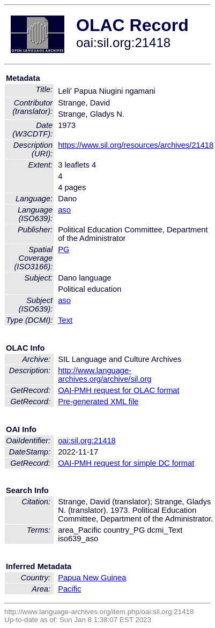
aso (64, 210)
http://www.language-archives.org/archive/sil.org (104, 374)
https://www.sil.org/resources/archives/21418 (135, 145)
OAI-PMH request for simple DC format (126, 463)
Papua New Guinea (92, 577)
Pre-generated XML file (98, 401)
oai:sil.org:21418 (87, 440)
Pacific (69, 589)
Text (65, 320)
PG (63, 249)
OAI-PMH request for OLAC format (118, 390)
